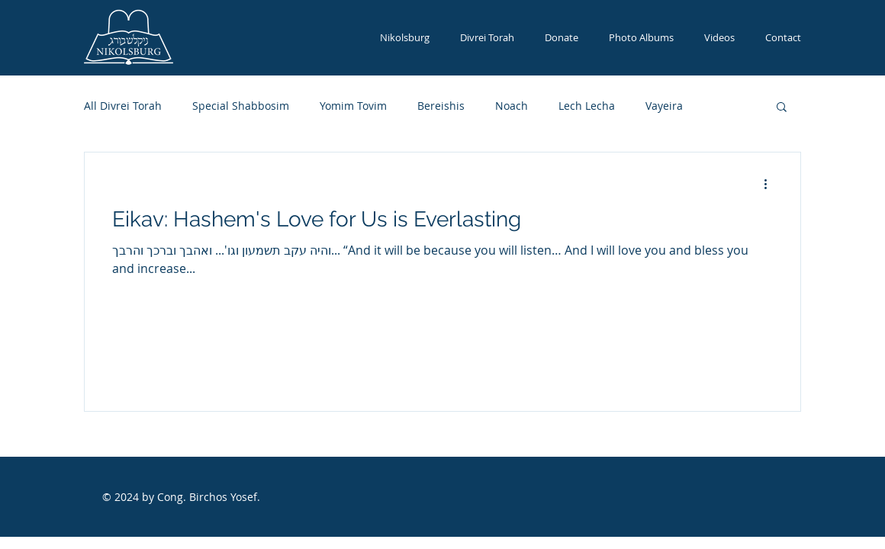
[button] (781, 108)
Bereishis (441, 105)
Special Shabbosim (240, 105)
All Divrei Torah (123, 105)
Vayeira (664, 105)
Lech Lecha (586, 105)
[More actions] (770, 184)
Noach (511, 105)
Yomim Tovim (353, 105)
